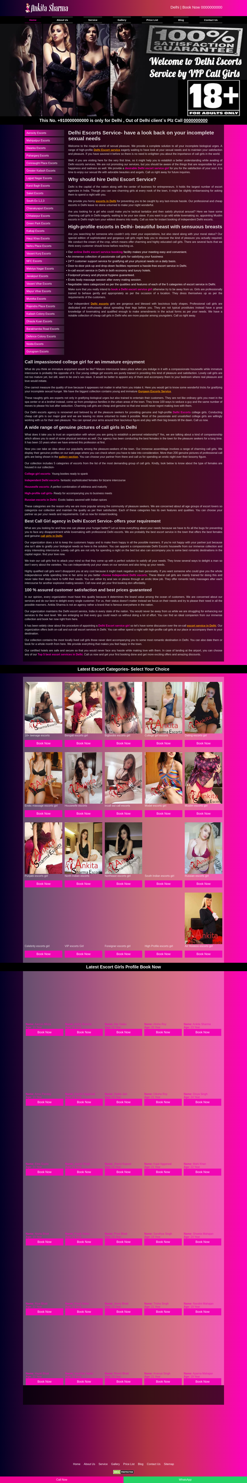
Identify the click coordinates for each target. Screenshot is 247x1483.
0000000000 (211, 7)
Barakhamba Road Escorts (42, 328)
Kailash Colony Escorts (40, 313)
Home (33, 19)
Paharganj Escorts (37, 155)
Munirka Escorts (36, 298)
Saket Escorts (34, 193)
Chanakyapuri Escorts (39, 208)
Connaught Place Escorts (41, 163)
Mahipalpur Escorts (38, 140)
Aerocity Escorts (36, 133)
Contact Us (211, 19)
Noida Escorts (35, 343)
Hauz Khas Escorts (38, 238)
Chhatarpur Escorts (38, 215)
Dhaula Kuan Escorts (39, 321)
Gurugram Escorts (37, 351)
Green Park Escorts (38, 223)
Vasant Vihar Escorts (39, 283)
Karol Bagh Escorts (38, 185)
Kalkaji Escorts (35, 230)
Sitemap (169, 1464)
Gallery (121, 19)
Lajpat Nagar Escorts (39, 178)
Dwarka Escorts (36, 148)
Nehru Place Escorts (38, 246)
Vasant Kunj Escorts (38, 253)
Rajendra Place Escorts (40, 306)
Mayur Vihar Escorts (38, 291)
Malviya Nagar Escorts (40, 268)
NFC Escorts (34, 261)
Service (92, 19)
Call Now (61, 1479)
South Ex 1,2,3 (35, 200)
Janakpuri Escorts (37, 276)
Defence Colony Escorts (41, 336)
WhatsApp (185, 1479)
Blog (181, 19)
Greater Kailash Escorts (40, 170)
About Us (62, 19)
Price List (152, 19)
